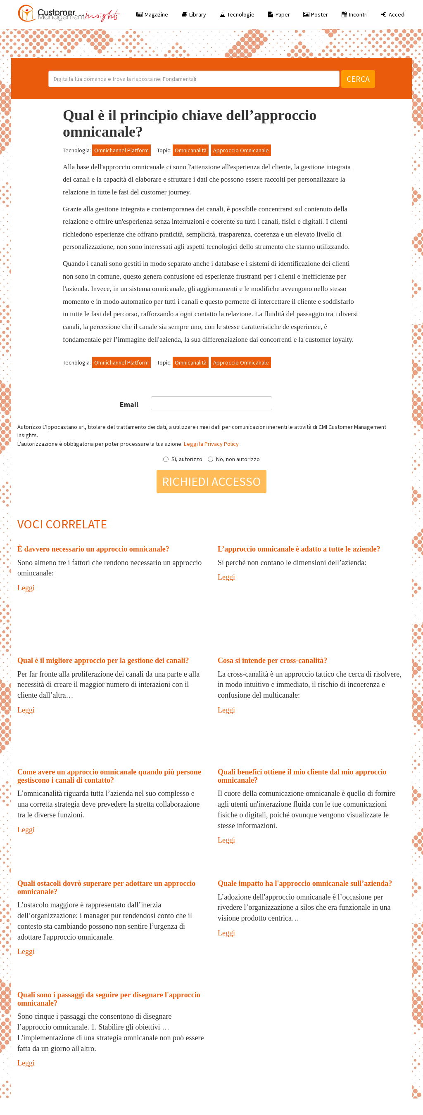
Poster (315, 14)
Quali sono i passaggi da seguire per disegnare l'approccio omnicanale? (108, 999)
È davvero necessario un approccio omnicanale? (93, 549)
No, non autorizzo (234, 459)
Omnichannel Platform (121, 150)
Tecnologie (236, 14)
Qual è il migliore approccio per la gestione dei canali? (103, 660)
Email (129, 404)
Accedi (393, 14)
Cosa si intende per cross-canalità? (272, 660)
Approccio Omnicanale (241, 150)
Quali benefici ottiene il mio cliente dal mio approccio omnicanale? (302, 776)
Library (193, 14)
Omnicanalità (191, 150)
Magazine (152, 14)
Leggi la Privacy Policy (211, 443)
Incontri (354, 14)
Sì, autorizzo (182, 459)
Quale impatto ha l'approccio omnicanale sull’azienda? (305, 883)
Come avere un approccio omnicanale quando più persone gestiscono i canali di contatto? (109, 776)
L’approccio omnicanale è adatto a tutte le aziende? (299, 549)
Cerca (358, 78)
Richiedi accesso (211, 481)
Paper (278, 14)
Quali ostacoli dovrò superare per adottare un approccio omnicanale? (106, 887)
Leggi (26, 588)
